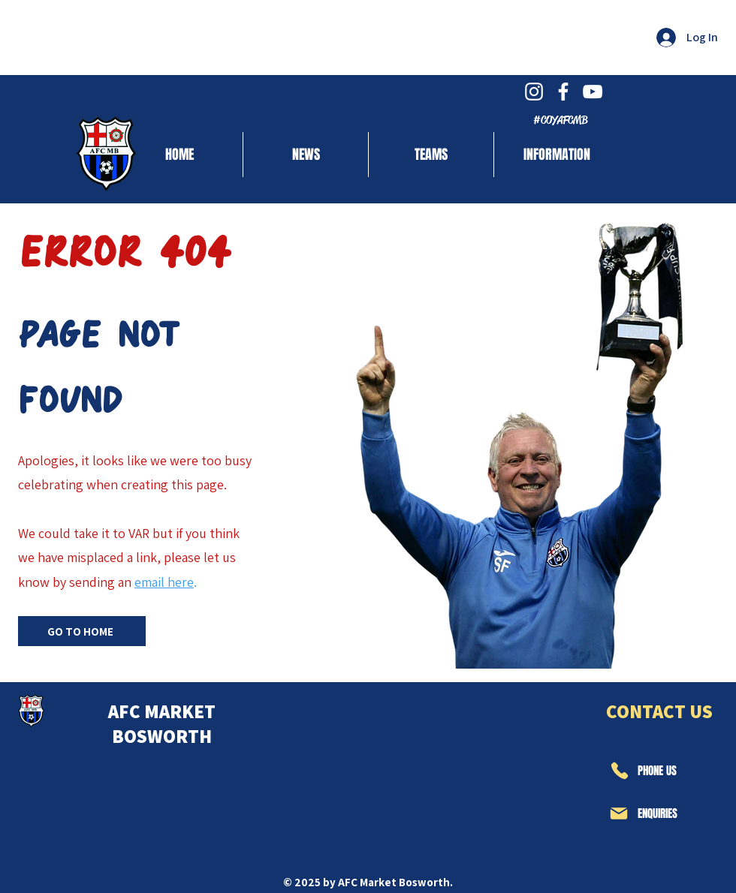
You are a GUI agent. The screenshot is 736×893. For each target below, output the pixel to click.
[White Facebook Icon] (563, 92)
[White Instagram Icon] (534, 92)
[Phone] (619, 770)
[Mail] (619, 813)
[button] (431, 154)
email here (164, 582)
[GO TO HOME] (82, 631)
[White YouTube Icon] (593, 92)
